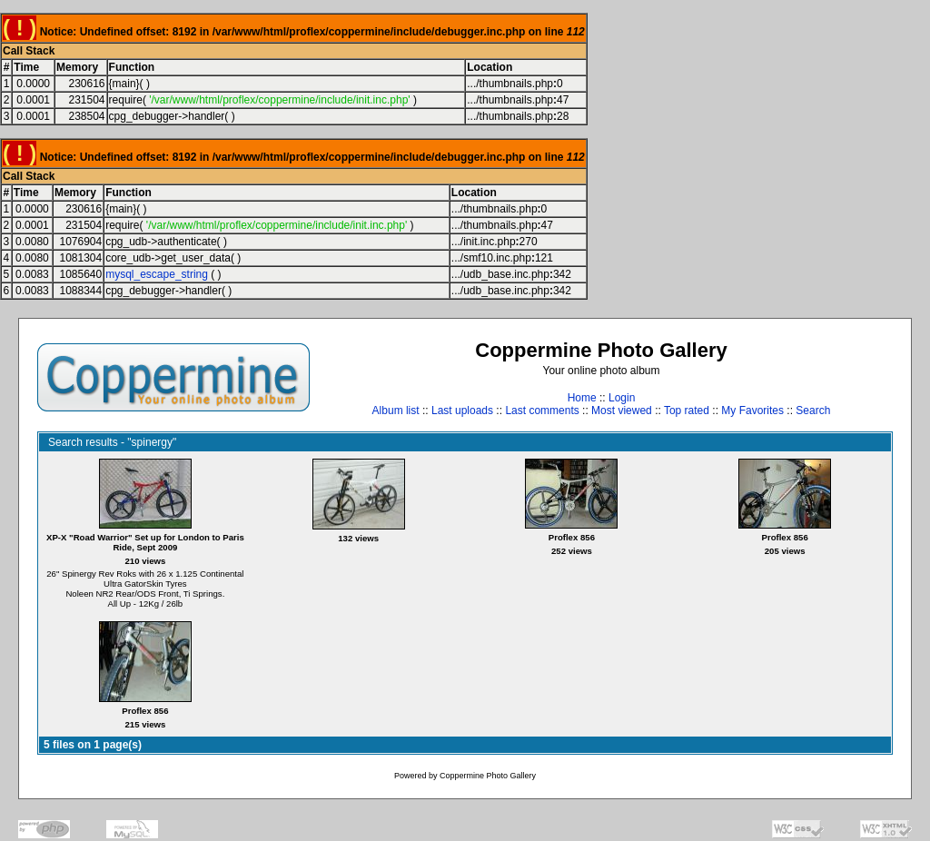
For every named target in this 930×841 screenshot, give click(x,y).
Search (813, 410)
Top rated (686, 410)
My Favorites (752, 410)
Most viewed (621, 410)
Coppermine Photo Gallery (488, 775)
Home (582, 397)
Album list (396, 410)
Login (621, 397)
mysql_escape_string (156, 274)
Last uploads (462, 410)
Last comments (542, 410)
